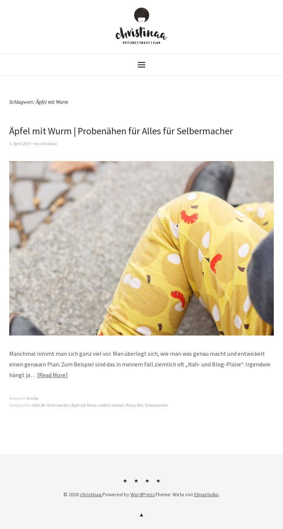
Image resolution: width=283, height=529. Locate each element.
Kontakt (136, 483)
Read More (52, 375)
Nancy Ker (134, 405)
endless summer (111, 405)
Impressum (147, 483)
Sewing (32, 398)
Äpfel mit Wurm (84, 405)
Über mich (124, 483)
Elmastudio (206, 494)
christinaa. (91, 494)
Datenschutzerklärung (158, 483)
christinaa (48, 143)
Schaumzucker (156, 405)
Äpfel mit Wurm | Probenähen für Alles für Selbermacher (121, 131)
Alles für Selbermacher (50, 405)
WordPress (142, 494)
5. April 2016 (20, 143)
